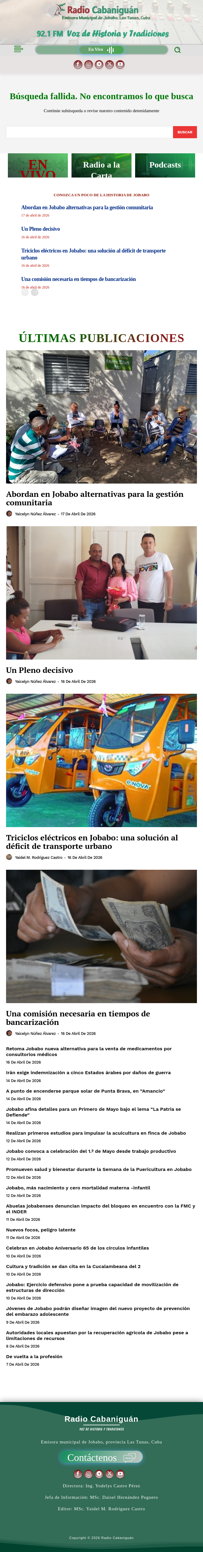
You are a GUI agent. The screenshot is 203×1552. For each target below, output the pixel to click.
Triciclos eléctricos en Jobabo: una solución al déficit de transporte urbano (92, 841)
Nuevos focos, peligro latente (40, 1230)
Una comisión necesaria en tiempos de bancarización (78, 279)
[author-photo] (10, 513)
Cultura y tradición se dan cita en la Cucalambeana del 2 (73, 1266)
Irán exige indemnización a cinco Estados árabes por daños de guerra (88, 1072)
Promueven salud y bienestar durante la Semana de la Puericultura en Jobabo (99, 1169)
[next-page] (34, 292)
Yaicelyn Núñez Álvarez (35, 514)
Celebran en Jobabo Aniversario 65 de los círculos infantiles (77, 1248)
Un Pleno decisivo (40, 229)
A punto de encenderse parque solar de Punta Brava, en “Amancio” (85, 1091)
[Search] (185, 132)
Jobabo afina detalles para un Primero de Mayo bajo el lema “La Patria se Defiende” (93, 1112)
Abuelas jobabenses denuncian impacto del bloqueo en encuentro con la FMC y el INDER (100, 1209)
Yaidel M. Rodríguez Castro (38, 857)
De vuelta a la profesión (34, 1356)
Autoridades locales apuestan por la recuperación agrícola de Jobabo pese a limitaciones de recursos (97, 1335)
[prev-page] (25, 292)
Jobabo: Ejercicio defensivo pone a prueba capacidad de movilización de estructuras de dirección (92, 1287)
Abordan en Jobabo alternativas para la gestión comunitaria (87, 207)
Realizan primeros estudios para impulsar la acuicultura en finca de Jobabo (96, 1133)
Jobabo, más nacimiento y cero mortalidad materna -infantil (78, 1188)
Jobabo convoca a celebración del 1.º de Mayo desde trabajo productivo (91, 1151)
